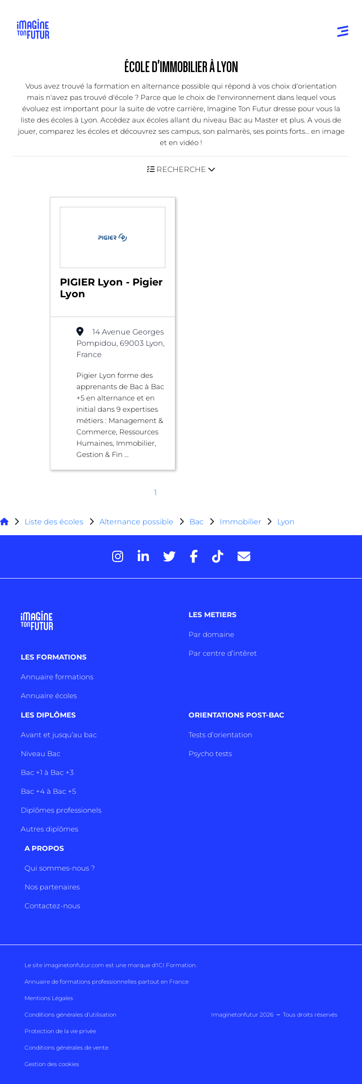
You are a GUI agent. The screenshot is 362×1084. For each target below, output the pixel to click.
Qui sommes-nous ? (60, 868)
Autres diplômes (49, 828)
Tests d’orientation (220, 734)
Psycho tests (210, 753)
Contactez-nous (52, 905)
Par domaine (211, 634)
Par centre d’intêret (223, 653)
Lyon (286, 521)
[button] (181, 169)
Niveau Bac (40, 753)
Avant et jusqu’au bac (59, 734)
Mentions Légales (49, 998)
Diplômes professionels (61, 810)
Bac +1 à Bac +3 (47, 772)
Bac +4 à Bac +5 (48, 791)
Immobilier (240, 521)
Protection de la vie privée (60, 1031)
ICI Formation (176, 965)
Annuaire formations (57, 676)
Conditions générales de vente (66, 1047)
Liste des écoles (54, 521)
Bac (196, 521)
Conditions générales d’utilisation (70, 1014)
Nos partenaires (52, 886)
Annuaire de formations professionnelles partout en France (107, 981)
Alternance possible (136, 521)
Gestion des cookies (52, 1064)
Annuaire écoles (49, 695)
